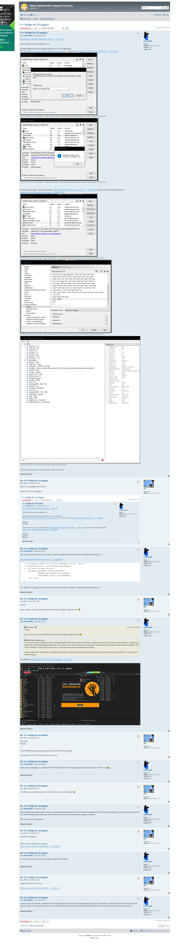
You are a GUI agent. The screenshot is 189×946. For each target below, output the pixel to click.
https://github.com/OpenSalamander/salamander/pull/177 (45, 51)
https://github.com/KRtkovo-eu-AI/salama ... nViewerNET (74, 190)
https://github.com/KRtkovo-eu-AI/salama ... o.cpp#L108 (41, 559)
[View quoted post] (36, 627)
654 (149, 491)
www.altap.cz (33, 8)
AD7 (145, 489)
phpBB (88, 935)
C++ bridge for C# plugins (34, 24)
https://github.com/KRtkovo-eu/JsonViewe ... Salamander (41, 192)
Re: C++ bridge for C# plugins (34, 480)
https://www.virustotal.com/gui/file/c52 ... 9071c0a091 (40, 846)
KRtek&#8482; (148, 41)
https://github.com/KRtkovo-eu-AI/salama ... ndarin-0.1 (51, 659)
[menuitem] (32, 14)
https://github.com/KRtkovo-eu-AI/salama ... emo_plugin (96, 51)
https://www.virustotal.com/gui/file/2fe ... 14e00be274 (40, 888)
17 (148, 44)
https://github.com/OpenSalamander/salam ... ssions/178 (41, 39)
